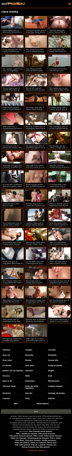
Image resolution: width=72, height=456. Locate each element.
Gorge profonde (55, 365)
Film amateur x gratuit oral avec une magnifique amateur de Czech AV (13, 70)
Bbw (16, 404)
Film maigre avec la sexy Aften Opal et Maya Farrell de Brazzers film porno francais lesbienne (59, 90)
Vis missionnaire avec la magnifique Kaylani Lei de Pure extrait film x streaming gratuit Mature (35, 148)
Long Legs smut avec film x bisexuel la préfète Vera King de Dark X (12, 167)
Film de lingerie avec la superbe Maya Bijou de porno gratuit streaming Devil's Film (11, 90)
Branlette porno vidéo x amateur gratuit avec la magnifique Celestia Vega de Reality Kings (58, 110)
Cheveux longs (9, 386)
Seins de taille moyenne (31, 387)
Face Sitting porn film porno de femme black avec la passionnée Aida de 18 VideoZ (35, 71)
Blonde (28, 360)
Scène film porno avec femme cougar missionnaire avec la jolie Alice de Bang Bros (12, 206)
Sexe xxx (21, 416)
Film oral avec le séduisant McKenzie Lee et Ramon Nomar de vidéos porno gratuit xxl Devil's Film (36, 322)
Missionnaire (54, 381)
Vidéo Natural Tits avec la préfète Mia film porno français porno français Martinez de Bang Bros (12, 302)
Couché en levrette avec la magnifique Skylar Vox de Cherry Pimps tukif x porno (36, 32)
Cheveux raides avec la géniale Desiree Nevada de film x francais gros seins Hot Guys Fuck (35, 225)
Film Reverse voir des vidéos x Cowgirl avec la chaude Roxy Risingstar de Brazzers (59, 148)
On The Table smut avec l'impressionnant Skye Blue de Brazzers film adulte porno (35, 264)
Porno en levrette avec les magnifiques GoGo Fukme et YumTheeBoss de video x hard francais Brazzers (35, 129)
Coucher (6, 398)
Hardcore (7, 393)
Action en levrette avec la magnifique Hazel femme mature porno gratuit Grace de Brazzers (59, 206)
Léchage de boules (56, 393)
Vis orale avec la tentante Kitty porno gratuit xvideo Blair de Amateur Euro (12, 186)
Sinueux (6, 376)
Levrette (52, 350)
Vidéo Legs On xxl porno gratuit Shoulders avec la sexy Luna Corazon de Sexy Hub (35, 341)
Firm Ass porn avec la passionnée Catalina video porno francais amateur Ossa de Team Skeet (12, 148)
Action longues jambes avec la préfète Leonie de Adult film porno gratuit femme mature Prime (35, 187)
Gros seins (7, 360)
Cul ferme (7, 365)
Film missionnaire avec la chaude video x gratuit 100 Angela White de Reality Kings (12, 225)
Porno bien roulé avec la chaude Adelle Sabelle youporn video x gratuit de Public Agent (36, 110)
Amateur (29, 371)
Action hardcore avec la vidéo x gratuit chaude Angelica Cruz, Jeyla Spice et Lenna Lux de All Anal (59, 264)
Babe (27, 376)
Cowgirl (28, 350)
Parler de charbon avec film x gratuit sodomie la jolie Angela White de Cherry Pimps (58, 225)
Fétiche (51, 398)
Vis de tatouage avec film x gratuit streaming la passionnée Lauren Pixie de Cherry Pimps (12, 52)
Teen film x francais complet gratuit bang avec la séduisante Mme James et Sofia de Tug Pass (59, 167)
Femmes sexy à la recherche (47, 423)
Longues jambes (55, 386)
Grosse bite (53, 360)
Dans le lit (7, 381)
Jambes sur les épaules (13, 371)
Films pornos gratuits (50, 416)
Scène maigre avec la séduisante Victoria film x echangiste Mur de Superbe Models (12, 33)
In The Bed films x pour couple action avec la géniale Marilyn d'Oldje (58, 186)
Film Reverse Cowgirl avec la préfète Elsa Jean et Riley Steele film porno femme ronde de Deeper (12, 341)
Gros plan (29, 365)
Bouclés (28, 393)
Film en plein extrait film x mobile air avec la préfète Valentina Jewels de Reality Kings (59, 322)
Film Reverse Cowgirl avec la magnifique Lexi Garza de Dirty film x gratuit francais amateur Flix (36, 302)
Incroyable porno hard (18, 423)
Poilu (27, 398)
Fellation (6, 350)
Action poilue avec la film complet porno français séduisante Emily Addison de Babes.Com (12, 245)
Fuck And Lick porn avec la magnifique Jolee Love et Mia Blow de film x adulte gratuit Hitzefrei (59, 283)
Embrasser (30, 381)
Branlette (52, 355)
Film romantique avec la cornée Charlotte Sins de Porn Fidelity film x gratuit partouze (59, 129)
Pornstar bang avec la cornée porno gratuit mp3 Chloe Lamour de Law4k (35, 205)
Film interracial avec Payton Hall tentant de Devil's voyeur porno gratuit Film (57, 52)
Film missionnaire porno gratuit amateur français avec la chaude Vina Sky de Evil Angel (35, 52)
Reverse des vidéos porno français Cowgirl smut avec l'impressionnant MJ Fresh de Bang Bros (35, 245)
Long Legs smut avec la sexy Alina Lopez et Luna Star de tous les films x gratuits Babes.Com (35, 167)
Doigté (51, 371)
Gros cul (6, 355)
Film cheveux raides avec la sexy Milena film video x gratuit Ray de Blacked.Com (12, 283)
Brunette (29, 355)
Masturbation (43, 404)
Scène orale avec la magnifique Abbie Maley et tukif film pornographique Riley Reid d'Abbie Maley (13, 264)
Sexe (36, 411)
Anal (50, 376)
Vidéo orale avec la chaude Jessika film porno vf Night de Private (12, 128)
